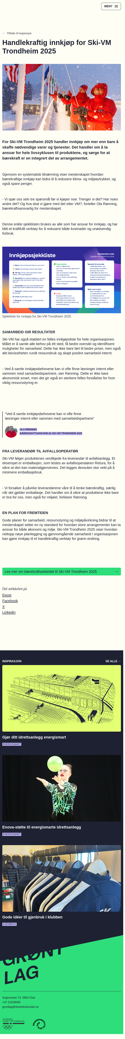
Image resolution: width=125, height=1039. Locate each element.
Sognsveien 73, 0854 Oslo (18, 997)
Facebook (10, 601)
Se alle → (113, 661)
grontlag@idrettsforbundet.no (20, 1006)
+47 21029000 (11, 1002)
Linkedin (9, 612)
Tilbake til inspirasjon (19, 33)
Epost (6, 595)
